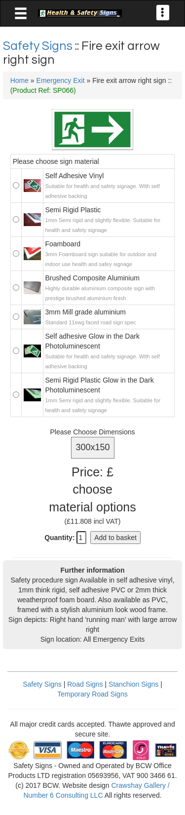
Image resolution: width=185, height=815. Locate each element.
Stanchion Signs (133, 684)
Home (19, 80)
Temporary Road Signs (92, 694)
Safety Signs (39, 45)
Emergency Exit (61, 80)
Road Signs (85, 684)
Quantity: (59, 538)
